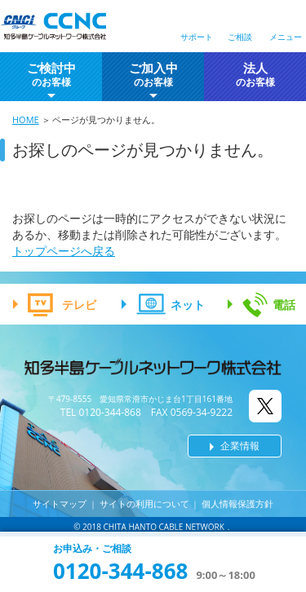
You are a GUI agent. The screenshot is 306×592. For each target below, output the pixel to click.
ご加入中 (153, 75)
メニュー (285, 36)
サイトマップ (59, 503)
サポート (196, 36)
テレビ (79, 304)
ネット (188, 304)
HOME (25, 119)
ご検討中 (51, 75)
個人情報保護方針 (237, 503)
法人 (255, 75)
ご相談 (240, 36)
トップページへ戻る (63, 250)
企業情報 (239, 446)
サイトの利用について (144, 503)
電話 (284, 304)
